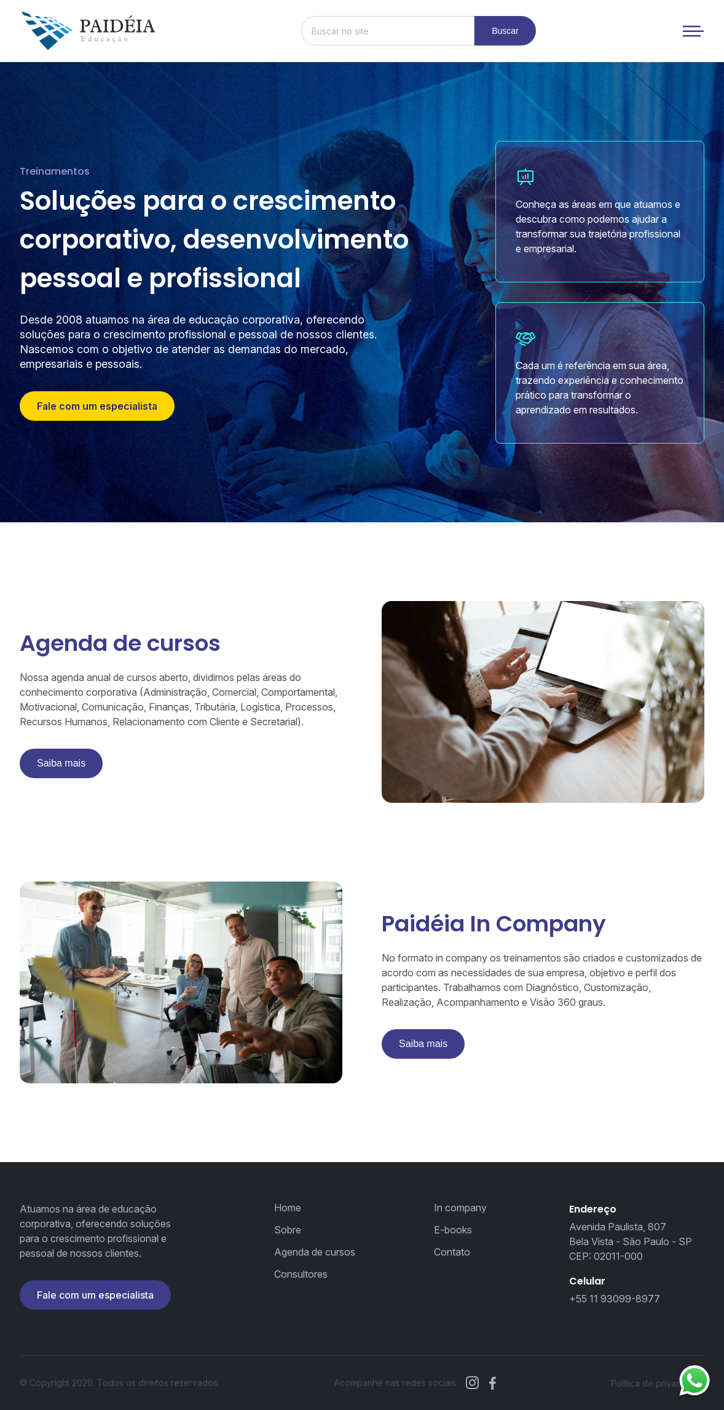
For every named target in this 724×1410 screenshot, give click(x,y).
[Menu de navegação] (693, 31)
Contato (452, 1252)
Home (287, 1207)
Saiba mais (61, 763)
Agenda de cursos (314, 1252)
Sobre (287, 1230)
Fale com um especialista (97, 406)
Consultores (301, 1274)
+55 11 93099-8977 (614, 1298)
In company (460, 1207)
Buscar (505, 31)
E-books (453, 1230)
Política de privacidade (657, 1383)
